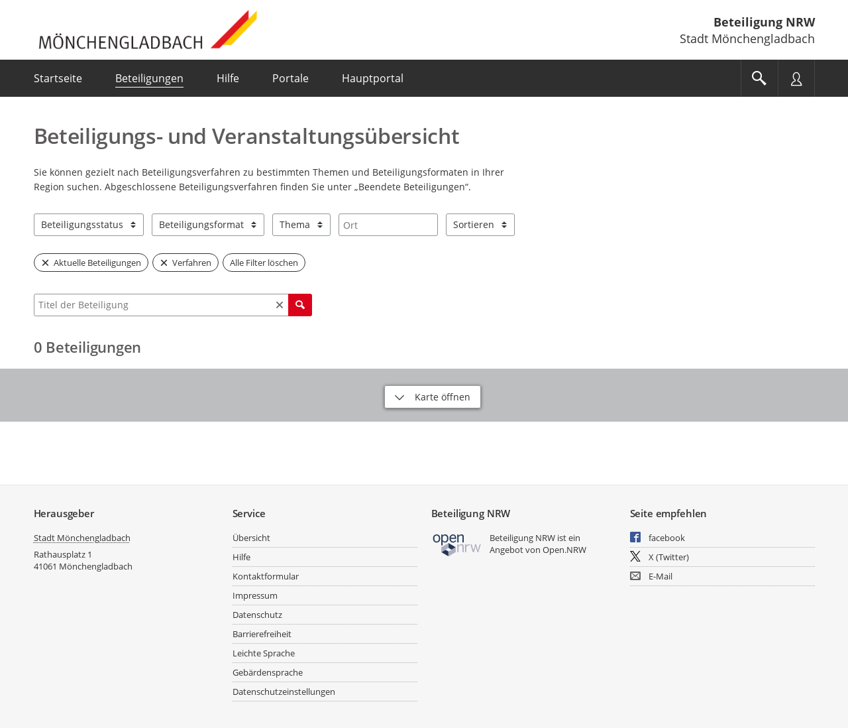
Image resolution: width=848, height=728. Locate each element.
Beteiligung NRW (764, 22)
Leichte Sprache (264, 653)
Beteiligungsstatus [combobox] (82, 224)
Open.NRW (564, 550)
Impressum (255, 595)
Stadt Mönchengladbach (82, 538)
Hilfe (241, 557)
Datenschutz (257, 615)
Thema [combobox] (295, 224)
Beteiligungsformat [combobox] (201, 224)
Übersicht (251, 538)
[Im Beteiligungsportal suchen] (759, 78)
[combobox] (388, 224)
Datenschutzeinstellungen (284, 692)
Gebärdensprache (268, 672)
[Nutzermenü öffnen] (796, 78)
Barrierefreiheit (262, 634)
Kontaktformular (266, 576)
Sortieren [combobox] (473, 224)
